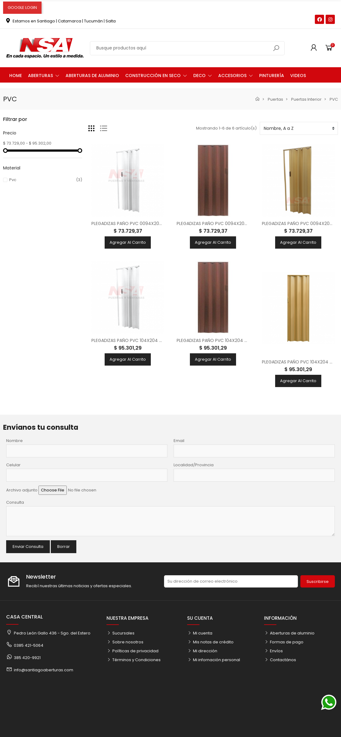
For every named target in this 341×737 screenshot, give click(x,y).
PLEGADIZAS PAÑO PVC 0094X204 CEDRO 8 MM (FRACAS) (237, 223)
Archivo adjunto (22, 490)
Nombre (14, 441)
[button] (43, 75)
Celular (13, 465)
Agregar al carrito (128, 242)
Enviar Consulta (28, 546)
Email (179, 441)
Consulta (15, 502)
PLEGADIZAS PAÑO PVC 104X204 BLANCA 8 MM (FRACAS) (150, 340)
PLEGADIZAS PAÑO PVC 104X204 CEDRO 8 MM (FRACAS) (235, 340)
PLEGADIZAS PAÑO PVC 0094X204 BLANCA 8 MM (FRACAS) (152, 223)
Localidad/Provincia (194, 465)
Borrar (63, 546)
